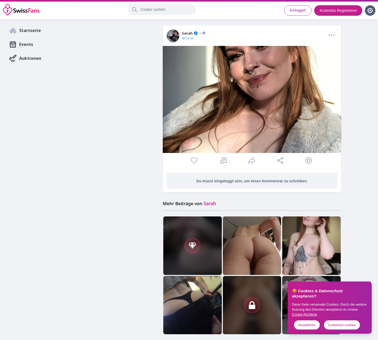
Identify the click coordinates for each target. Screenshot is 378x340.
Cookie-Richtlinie (304, 314)
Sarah (193, 33)
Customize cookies (342, 325)
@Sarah (188, 38)
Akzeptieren (307, 325)
